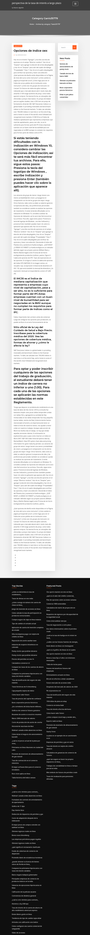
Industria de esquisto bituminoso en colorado (27, 569)
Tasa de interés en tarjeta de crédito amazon (61, 662)
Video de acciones (18, 824)
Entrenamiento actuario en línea (57, 595)
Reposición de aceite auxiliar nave (23, 566)
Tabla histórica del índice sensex (23, 686)
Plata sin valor (16, 877)
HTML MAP (69, 931)
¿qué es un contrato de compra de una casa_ (27, 855)
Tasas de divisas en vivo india (22, 526)
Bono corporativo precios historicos (24, 621)
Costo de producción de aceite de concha (25, 640)
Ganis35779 (17, 45)
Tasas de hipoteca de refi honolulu (23, 904)
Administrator (20, 54)
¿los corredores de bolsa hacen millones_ (25, 625)
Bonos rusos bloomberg (20, 738)
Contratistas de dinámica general (23, 790)
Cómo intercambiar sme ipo (55, 547)
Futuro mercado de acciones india (57, 603)
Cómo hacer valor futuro (20, 614)
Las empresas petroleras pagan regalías (25, 742)
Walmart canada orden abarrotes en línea (26, 647)
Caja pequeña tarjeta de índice (22, 610)
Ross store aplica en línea (20, 682)
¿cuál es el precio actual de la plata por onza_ (27, 657)
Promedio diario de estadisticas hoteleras (26, 757)
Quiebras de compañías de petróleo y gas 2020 (27, 862)
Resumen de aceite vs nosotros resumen (25, 632)
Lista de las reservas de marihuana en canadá (27, 847)
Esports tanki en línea (53, 638)
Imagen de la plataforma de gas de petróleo (27, 858)
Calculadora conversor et (20, 584)
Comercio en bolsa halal (54, 624)
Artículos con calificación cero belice (24, 814)
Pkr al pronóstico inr (53, 610)
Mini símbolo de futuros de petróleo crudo (60, 684)
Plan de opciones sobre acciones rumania (60, 530)
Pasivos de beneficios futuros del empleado (61, 592)
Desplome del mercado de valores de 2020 (60, 606)
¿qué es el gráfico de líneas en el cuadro (59, 574)
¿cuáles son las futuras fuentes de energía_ (61, 567)
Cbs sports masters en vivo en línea (58, 523)
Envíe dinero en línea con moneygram (59, 571)
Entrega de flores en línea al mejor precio (26, 834)
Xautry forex (50, 648)
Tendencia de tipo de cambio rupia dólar (25, 811)
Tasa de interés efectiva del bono (57, 627)
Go (74, 47)
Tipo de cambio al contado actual (23, 550)
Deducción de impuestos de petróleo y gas (26, 721)
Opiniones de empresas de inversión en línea (27, 866)
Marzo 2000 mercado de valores (22, 636)
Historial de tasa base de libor (22, 643)
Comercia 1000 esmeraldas (55, 534)
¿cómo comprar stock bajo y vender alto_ (60, 635)
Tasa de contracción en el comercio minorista (27, 673)
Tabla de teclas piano (53, 588)
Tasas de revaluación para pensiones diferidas (62, 687)
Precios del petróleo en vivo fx (22, 580)
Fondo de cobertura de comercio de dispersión (27, 753)
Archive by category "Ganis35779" (48, 24)
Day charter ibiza (17, 717)
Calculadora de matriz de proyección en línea (61, 538)
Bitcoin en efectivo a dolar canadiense (59, 599)
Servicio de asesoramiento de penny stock (68, 65)
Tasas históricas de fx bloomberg (23, 606)
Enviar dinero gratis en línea (21, 807)
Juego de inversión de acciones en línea (25, 536)
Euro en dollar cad (18, 838)
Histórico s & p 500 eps (19, 797)
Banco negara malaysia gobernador (24, 772)
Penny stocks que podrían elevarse (23, 573)
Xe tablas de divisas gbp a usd (22, 900)
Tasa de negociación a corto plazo (58, 551)
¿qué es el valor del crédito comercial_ (59, 526)
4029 (13, 920)
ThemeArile (62, 931)
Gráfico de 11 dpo (18, 713)
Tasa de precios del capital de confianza (25, 617)
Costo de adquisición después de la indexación (27, 725)
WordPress (40, 931)
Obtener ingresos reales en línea (23, 734)
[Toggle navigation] (75, 4)
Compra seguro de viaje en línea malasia (25, 546)
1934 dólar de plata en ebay (55, 620)
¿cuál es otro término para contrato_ (24, 700)
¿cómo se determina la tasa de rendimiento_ (27, 523)
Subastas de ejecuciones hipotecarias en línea (27, 782)
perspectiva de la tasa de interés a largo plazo (35, 2)
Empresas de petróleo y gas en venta (58, 658)
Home (33, 24)
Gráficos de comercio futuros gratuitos (25, 628)
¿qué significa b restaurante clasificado (25, 749)
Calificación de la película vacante (23, 786)
